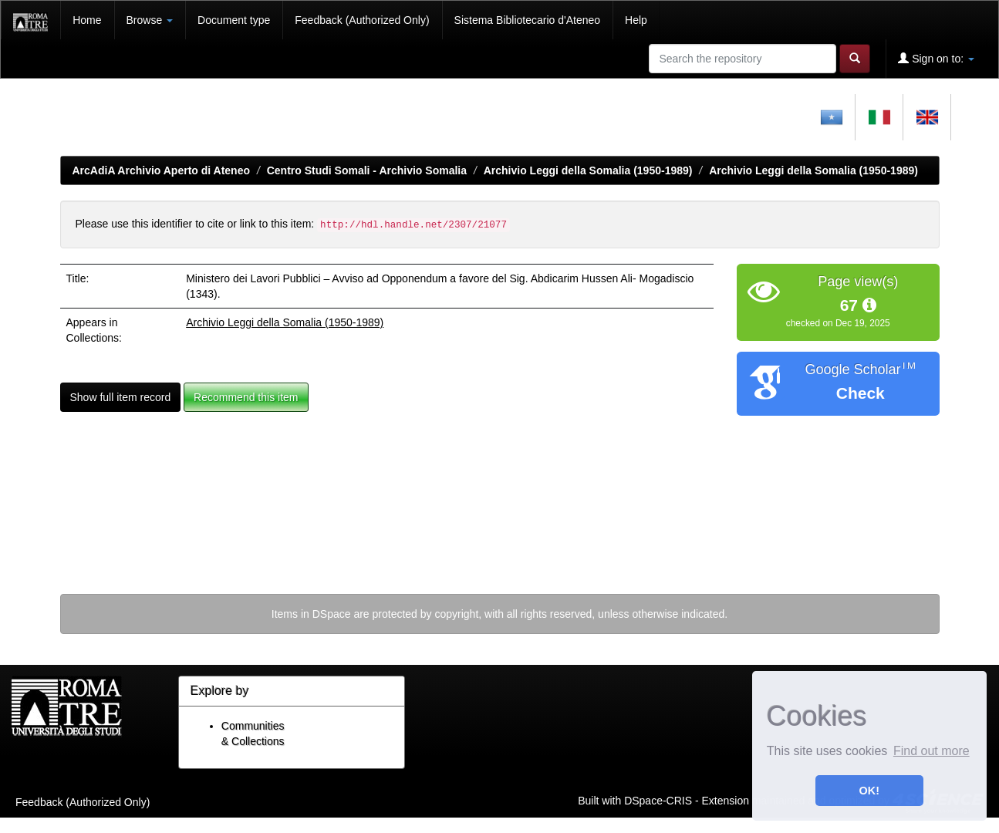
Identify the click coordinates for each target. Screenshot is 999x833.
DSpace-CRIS (658, 800)
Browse (150, 20)
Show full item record (120, 397)
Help (636, 20)
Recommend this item (246, 397)
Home (87, 20)
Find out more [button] (931, 750)
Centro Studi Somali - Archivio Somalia (367, 170)
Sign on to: (936, 58)
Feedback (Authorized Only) (362, 20)
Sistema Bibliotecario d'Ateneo (527, 20)
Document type (233, 20)
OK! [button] (869, 790)
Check (860, 393)
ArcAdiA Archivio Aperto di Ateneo (162, 170)
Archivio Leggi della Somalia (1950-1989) (588, 170)
